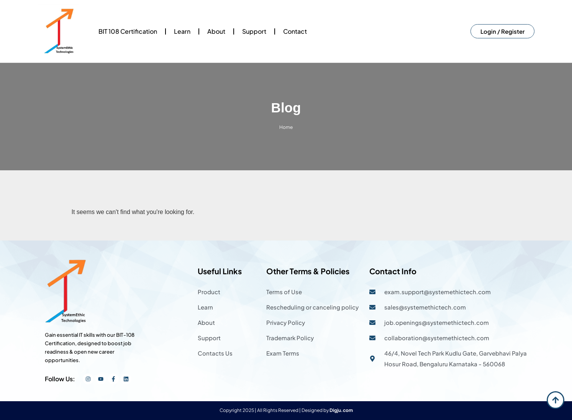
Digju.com (341, 410)
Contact (295, 31)
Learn (182, 31)
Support (254, 31)
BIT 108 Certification (127, 31)
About (216, 31)
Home (286, 127)
